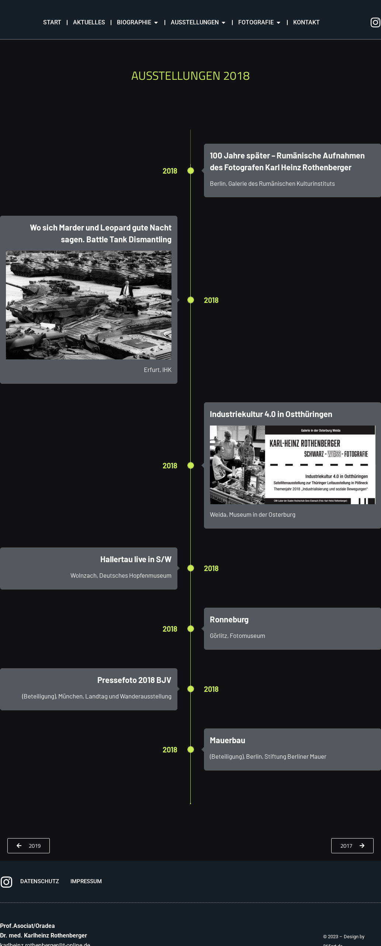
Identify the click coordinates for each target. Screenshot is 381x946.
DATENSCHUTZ (39, 881)
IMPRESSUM (86, 881)
